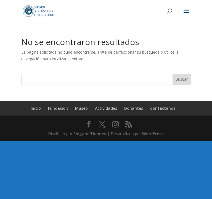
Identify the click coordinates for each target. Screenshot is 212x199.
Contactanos (162, 108)
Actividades (106, 108)
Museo (81, 108)
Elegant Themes (89, 133)
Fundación (58, 108)
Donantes (133, 108)
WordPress (153, 133)
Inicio (36, 108)
